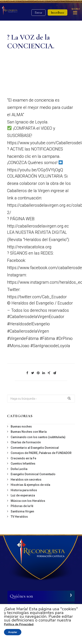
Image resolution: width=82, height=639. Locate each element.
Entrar (38, 12)
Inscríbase (57, 12)
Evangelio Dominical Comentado (33, 474)
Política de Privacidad (18, 624)
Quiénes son (21, 596)
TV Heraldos (19, 516)
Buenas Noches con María (29, 431)
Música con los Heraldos (28, 500)
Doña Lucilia (19, 469)
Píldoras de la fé (22, 506)
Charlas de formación (26, 442)
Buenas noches (21, 426)
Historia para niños (24, 490)
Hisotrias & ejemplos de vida (30, 484)
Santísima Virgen (22, 511)
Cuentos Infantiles (23, 463)
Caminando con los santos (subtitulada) (38, 437)
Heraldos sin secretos (26, 479)
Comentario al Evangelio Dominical (35, 447)
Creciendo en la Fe (23, 458)
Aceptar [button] (12, 632)
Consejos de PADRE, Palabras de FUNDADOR (41, 453)
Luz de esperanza (23, 495)
